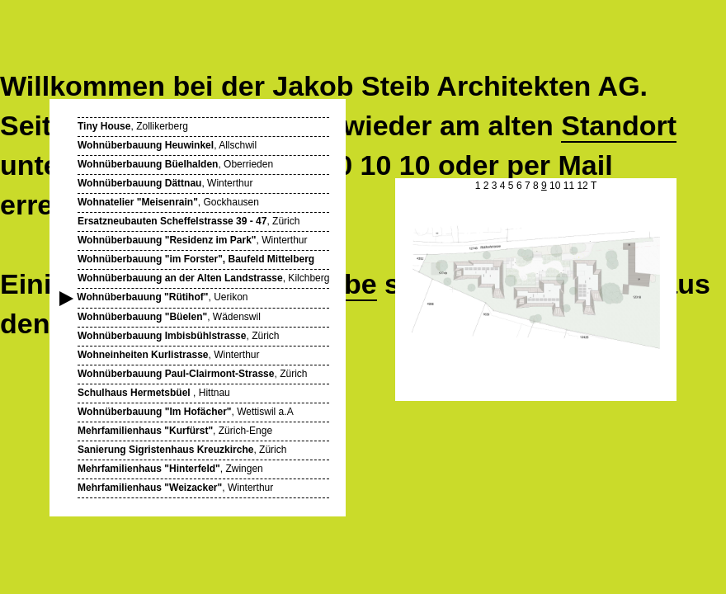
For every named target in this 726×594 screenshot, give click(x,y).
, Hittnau (154, 392)
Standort (618, 125)
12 (582, 185)
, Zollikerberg (133, 126)
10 (554, 185)
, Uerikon (163, 297)
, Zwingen (170, 468)
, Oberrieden (175, 164)
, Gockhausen (168, 202)
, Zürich (188, 221)
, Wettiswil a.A (186, 411)
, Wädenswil (169, 317)
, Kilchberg (203, 278)
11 (568, 185)
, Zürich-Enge (175, 430)
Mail (586, 165)
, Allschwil (167, 145)
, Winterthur (165, 183)
